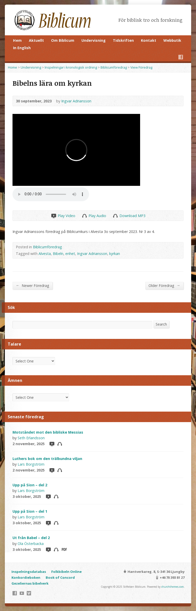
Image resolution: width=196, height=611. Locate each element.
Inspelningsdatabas (28, 571)
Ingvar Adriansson (76, 101)
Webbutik (172, 40)
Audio (60, 444)
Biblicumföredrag (114, 67)
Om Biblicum (62, 40)
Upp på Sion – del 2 (30, 485)
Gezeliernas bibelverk (29, 583)
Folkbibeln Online (66, 571)
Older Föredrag (164, 285)
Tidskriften (123, 40)
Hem (17, 40)
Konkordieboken (25, 577)
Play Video (53, 216)
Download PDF (64, 549)
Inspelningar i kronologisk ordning (71, 67)
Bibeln (58, 253)
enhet (70, 253)
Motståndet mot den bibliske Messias (48, 432)
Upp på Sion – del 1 (30, 511)
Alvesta (45, 253)
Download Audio (115, 216)
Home (12, 67)
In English (22, 47)
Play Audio (84, 216)
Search (161, 324)
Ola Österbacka (31, 543)
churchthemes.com (172, 586)
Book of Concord (60, 577)
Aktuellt (36, 40)
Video (52, 444)
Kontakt (148, 40)
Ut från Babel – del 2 (31, 537)
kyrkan (114, 253)
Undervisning (93, 40)
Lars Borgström (31, 464)
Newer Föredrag (32, 285)
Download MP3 (132, 215)
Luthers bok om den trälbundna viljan (47, 458)
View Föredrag (141, 67)
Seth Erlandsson (31, 437)
